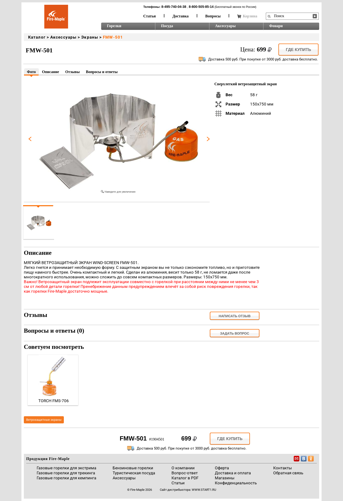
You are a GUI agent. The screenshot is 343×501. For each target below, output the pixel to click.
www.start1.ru (204, 489)
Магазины (224, 478)
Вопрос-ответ (185, 473)
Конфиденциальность (236, 483)
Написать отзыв (235, 316)
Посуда (167, 26)
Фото (31, 72)
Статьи (149, 16)
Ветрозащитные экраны (43, 419)
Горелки (114, 26)
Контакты (282, 468)
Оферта (222, 468)
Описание (50, 72)
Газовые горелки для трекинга (66, 473)
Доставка (180, 16)
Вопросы (213, 16)
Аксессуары (225, 26)
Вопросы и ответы (101, 72)
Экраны (89, 37)
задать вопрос (234, 333)
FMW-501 (113, 37)
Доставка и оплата (233, 473)
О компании (183, 468)
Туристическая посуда (134, 473)
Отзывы (72, 72)
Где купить (298, 49)
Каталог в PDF (185, 478)
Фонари (276, 26)
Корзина (247, 16)
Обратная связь (288, 473)
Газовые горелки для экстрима (66, 468)
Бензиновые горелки (133, 468)
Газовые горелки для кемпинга (66, 478)
